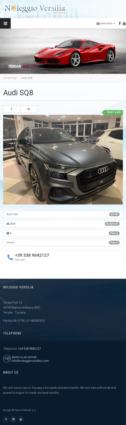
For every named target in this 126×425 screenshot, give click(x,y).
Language (106, 23)
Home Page (9, 77)
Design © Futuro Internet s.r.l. (19, 410)
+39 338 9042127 (32, 255)
